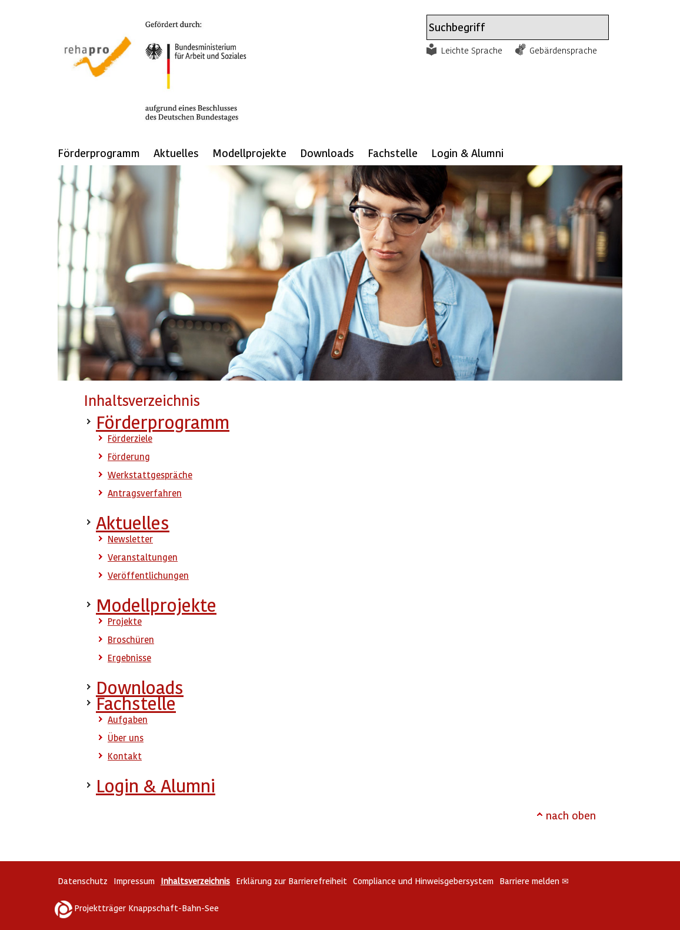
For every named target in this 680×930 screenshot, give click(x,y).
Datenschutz (83, 881)
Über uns (126, 737)
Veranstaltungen (143, 557)
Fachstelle (393, 152)
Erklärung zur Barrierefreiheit (291, 881)
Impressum (134, 881)
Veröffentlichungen (148, 575)
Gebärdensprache (563, 50)
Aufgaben (128, 719)
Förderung (129, 456)
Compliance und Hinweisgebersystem (423, 881)
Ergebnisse (129, 657)
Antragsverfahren (145, 493)
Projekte (125, 621)
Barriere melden (534, 881)
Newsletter (130, 539)
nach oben (571, 815)
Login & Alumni (467, 152)
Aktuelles (176, 152)
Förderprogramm (99, 152)
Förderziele (130, 438)
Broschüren (131, 639)
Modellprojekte (249, 152)
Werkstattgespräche (150, 474)
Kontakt (125, 756)
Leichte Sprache (471, 50)
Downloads (327, 152)
